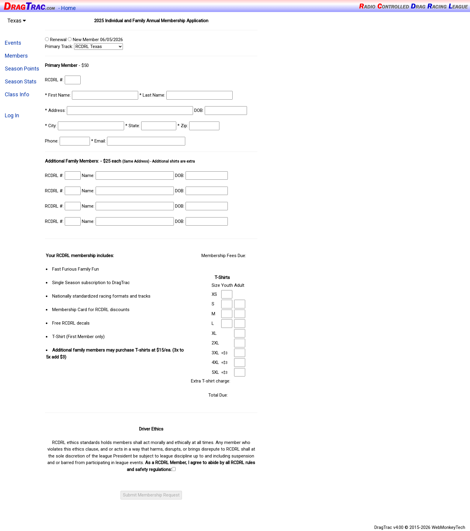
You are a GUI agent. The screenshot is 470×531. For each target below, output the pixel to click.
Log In (12, 115)
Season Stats (21, 81)
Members (16, 55)
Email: (99, 141)
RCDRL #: (55, 79)
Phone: (52, 141)
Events (13, 43)
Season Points (22, 68)
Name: (89, 175)
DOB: (199, 110)
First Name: (58, 95)
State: (133, 125)
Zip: (183, 125)
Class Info (17, 94)
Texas (16, 20)
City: (51, 125)
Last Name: (152, 95)
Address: (56, 110)
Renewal (56, 39)
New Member (83, 39)
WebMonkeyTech (448, 527)
